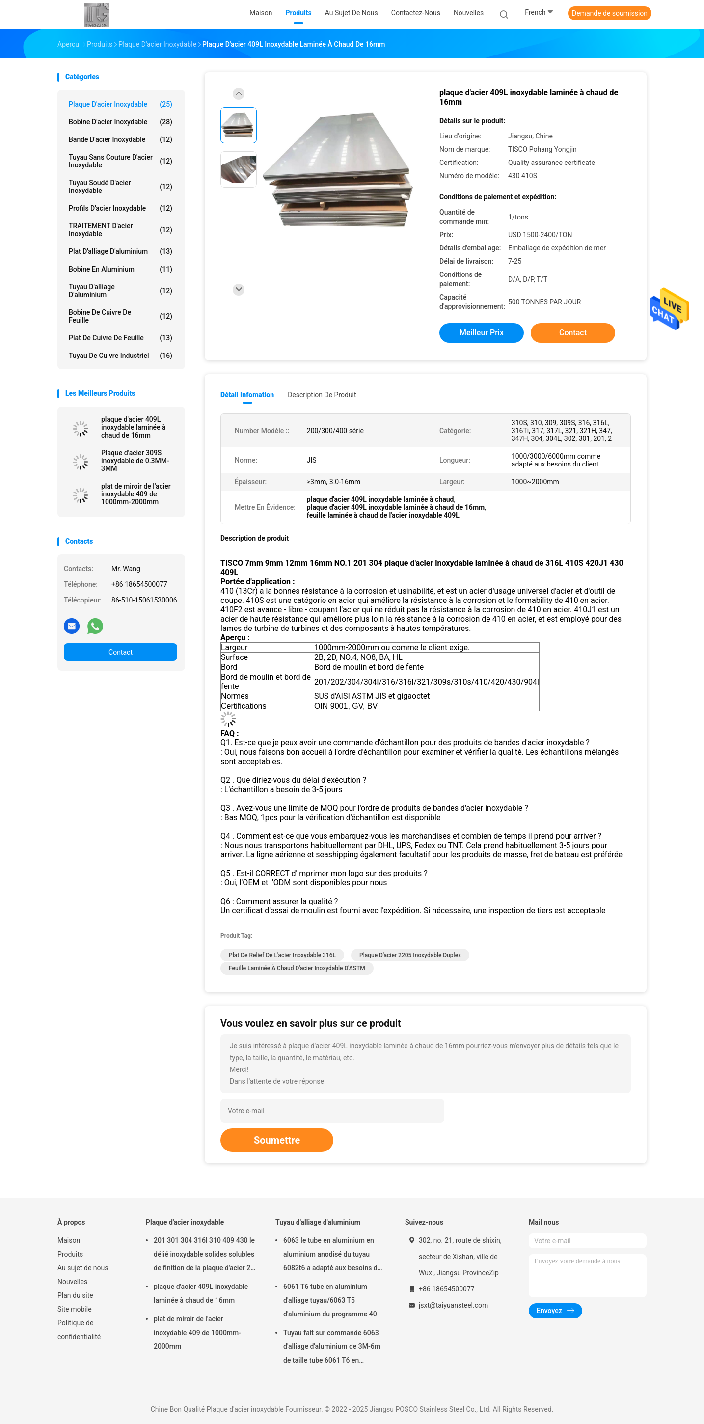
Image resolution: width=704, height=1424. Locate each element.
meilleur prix (482, 332)
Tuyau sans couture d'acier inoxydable (120, 161)
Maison (68, 1240)
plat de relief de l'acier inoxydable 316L (282, 955)
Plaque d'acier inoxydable (120, 104)
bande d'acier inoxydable (120, 139)
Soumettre (277, 1140)
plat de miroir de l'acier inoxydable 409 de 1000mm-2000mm (136, 494)
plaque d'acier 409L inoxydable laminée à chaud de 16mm (133, 427)
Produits (70, 1254)
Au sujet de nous (82, 1268)
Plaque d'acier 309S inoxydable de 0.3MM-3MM (135, 460)
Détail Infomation (247, 395)
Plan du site (75, 1295)
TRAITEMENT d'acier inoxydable (120, 230)
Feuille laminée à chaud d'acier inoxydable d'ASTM (297, 968)
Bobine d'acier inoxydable (120, 122)
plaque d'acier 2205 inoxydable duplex (410, 955)
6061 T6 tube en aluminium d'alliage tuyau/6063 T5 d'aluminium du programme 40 (330, 1300)
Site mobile (74, 1309)
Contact (120, 652)
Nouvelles (72, 1282)
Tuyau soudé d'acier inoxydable (120, 186)
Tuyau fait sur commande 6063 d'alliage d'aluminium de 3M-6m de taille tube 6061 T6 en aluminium (331, 1348)
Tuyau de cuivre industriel (120, 355)
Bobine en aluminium (120, 269)
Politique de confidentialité (79, 1330)
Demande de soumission (610, 13)
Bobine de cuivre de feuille (120, 316)
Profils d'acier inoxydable (120, 208)
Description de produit (322, 395)
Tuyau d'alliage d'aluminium (120, 291)
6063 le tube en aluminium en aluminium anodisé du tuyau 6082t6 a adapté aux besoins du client (332, 1255)
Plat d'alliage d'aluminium (120, 251)
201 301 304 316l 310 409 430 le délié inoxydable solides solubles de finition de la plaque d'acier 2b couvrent (204, 1255)
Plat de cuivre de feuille (120, 338)
